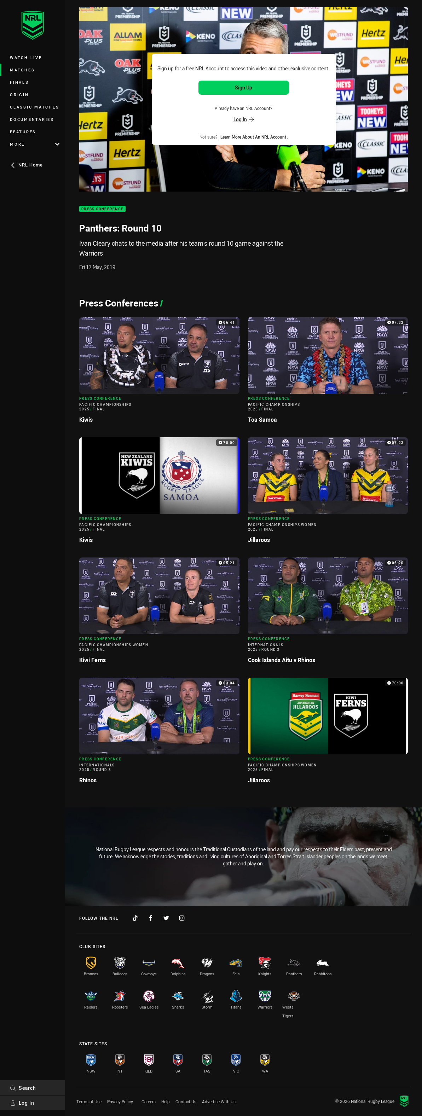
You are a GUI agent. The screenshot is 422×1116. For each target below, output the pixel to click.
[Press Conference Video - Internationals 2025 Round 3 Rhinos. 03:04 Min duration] (159, 733)
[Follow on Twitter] (166, 918)
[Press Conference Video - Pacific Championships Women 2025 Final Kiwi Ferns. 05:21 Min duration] (159, 613)
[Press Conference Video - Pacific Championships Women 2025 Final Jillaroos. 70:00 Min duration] (328, 733)
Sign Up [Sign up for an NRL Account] (243, 87)
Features (23, 131)
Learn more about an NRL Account (253, 136)
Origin (19, 94)
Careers (148, 1101)
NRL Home (26, 165)
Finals (19, 82)
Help (165, 1101)
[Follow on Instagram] (182, 918)
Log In (22, 1102)
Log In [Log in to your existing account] (243, 119)
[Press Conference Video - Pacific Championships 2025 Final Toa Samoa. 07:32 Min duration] (328, 373)
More (34, 144)
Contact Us (185, 1101)
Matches (22, 69)
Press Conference (102, 209)
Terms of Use (89, 1101)
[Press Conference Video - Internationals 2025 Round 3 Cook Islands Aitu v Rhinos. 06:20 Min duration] (328, 613)
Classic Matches (34, 107)
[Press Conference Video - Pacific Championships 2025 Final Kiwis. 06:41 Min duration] (159, 373)
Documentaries (32, 119)
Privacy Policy (120, 1101)
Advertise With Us (219, 1101)
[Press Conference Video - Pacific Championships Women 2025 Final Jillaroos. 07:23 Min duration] (328, 493)
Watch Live (26, 57)
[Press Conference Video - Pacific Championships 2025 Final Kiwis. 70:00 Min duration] (159, 493)
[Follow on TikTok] (135, 918)
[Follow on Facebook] (151, 918)
